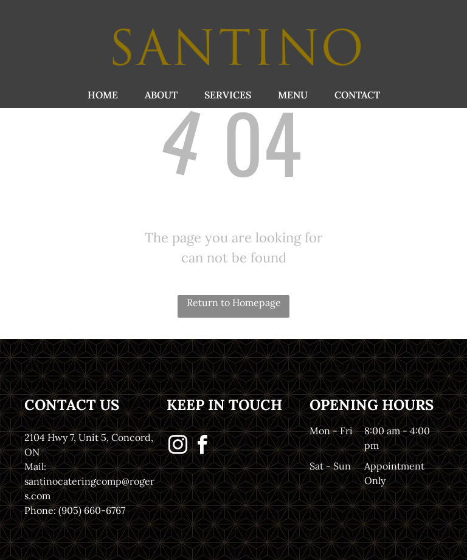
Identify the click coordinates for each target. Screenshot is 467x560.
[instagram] (178, 446)
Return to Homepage (234, 302)
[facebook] (202, 446)
